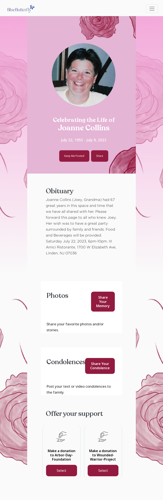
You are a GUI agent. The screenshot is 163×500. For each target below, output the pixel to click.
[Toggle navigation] (152, 8)
